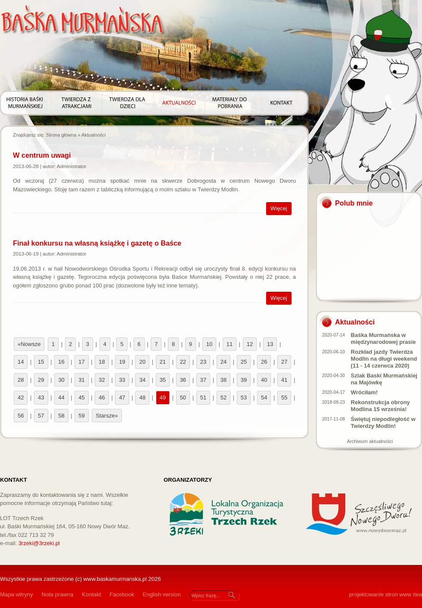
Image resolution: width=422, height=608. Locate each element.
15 (41, 362)
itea (417, 594)
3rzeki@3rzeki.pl (39, 543)
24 (223, 362)
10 (209, 344)
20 (142, 362)
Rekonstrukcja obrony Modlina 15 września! (380, 405)
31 (81, 380)
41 (284, 380)
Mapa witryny (16, 594)
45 (81, 397)
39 (244, 380)
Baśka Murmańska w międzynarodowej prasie (383, 338)
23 (203, 362)
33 (122, 380)
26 (264, 362)
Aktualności (93, 134)
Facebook (121, 594)
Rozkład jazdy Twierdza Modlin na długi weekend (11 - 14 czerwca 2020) (384, 359)
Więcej (278, 208)
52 (223, 397)
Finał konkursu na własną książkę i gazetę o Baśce (97, 243)
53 (244, 397)
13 (270, 344)
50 (183, 397)
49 (163, 397)
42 (21, 397)
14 (21, 362)
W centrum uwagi (42, 155)
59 (81, 415)
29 (41, 380)
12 (250, 344)
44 (61, 397)
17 (81, 362)
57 (41, 415)
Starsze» (107, 415)
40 (264, 380)
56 (21, 415)
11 (230, 344)
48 (142, 397)
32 (102, 380)
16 (61, 362)
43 (41, 397)
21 (163, 362)
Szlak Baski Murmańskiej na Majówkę (384, 379)
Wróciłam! (364, 392)
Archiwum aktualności (370, 441)
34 (142, 380)
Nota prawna (58, 594)
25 (244, 362)
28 (21, 380)
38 (223, 380)
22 (183, 362)
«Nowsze (29, 344)
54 (264, 397)
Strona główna (61, 134)
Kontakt (91, 594)
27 (284, 362)
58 (61, 415)
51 (203, 397)
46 (102, 397)
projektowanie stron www (380, 594)
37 (203, 380)
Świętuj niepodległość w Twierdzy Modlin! (383, 422)
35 (163, 380)
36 (183, 380)
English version (161, 594)
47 (122, 397)
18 (102, 362)
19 (122, 362)
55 (284, 397)
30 (61, 380)
